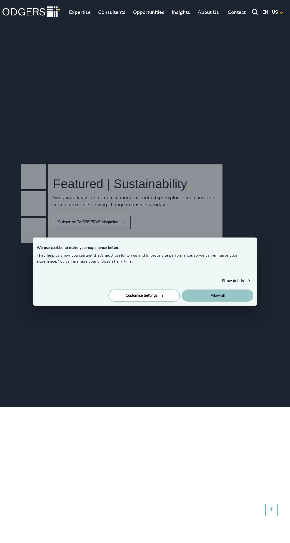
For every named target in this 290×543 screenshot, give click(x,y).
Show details (233, 281)
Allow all (217, 295)
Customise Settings (144, 295)
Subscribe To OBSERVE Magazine (88, 222)
